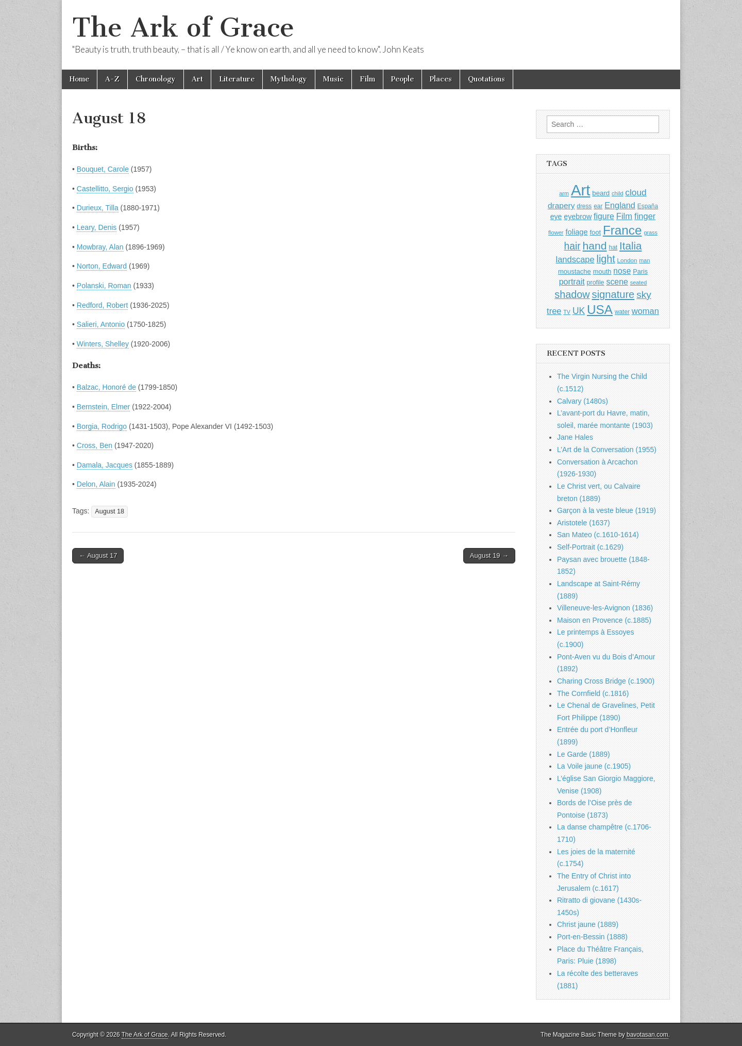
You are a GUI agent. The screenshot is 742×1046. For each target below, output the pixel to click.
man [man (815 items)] (644, 260)
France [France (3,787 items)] (622, 230)
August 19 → (489, 555)
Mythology (289, 79)
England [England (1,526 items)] (619, 205)
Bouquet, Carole (103, 169)
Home (79, 79)
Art (197, 79)
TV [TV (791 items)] (566, 312)
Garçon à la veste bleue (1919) (606, 510)
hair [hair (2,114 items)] (572, 246)
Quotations (486, 79)
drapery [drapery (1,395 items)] (561, 205)
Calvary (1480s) (582, 401)
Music (333, 79)
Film (367, 79)
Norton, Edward (102, 266)
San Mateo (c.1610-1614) (598, 534)
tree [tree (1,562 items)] (554, 311)
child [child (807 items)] (617, 193)
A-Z (112, 79)
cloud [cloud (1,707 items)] (635, 192)
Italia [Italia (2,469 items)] (630, 246)
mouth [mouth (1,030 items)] (602, 271)
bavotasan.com (647, 1034)
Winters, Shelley (103, 344)
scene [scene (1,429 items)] (617, 281)
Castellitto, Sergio (105, 189)
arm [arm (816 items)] (564, 193)
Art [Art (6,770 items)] (580, 189)
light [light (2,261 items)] (606, 258)
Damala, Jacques (104, 465)
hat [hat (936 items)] (613, 247)
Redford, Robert (102, 305)
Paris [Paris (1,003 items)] (640, 271)
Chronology (156, 79)
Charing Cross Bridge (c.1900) (605, 681)
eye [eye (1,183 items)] (556, 216)
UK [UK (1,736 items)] (578, 311)
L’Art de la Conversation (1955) (606, 449)
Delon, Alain (96, 484)
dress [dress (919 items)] (584, 206)
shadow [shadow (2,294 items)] (572, 294)
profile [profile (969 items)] (595, 282)
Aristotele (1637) (583, 523)
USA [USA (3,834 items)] (600, 310)
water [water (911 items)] (622, 312)
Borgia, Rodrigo (102, 426)
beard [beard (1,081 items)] (601, 193)
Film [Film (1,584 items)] (624, 216)
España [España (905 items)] (647, 206)
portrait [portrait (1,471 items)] (572, 281)
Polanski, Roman (104, 285)
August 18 (109, 511)
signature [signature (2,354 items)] (613, 294)
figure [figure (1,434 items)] (604, 216)
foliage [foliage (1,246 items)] (576, 232)
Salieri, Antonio (101, 324)
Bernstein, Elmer (103, 407)
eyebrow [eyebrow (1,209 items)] (578, 216)
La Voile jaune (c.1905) (594, 766)
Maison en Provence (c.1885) (604, 620)
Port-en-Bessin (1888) (592, 937)
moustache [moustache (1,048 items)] (574, 271)
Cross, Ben (94, 445)
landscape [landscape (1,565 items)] (575, 259)
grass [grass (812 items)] (650, 232)
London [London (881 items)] (627, 260)
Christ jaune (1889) (587, 924)
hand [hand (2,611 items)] (595, 246)
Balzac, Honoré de (106, 387)
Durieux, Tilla (98, 208)
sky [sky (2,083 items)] (643, 294)
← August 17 (98, 555)
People (402, 79)
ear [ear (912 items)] (598, 206)
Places (441, 79)
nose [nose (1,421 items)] (622, 271)
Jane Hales (575, 437)
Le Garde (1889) (583, 754)
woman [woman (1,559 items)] (645, 311)
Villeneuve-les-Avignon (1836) (605, 608)
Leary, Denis (97, 227)
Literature (237, 79)
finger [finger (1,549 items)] (644, 216)
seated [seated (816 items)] (638, 282)
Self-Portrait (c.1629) (590, 547)
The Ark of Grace (183, 27)
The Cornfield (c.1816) (593, 693)
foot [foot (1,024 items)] (595, 232)
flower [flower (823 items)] (555, 232)
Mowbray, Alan (100, 247)
